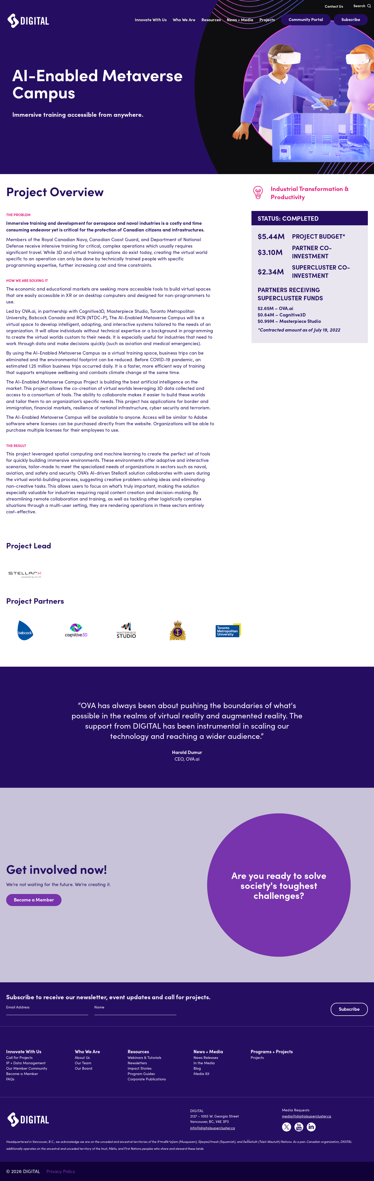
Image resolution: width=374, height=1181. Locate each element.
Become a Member (34, 899)
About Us (82, 1057)
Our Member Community (26, 1068)
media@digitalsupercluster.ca (306, 1116)
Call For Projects (19, 1057)
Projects (257, 1057)
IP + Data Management (26, 1062)
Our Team (83, 1062)
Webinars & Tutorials (144, 1057)
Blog (197, 1068)
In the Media (204, 1062)
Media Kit (201, 1073)
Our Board (83, 1068)
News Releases (206, 1057)
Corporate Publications (147, 1079)
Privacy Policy (60, 1171)
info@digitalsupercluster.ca (212, 1127)
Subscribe (350, 19)
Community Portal (306, 19)
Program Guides (141, 1073)
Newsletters (137, 1062)
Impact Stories (139, 1068)
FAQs (10, 1079)
